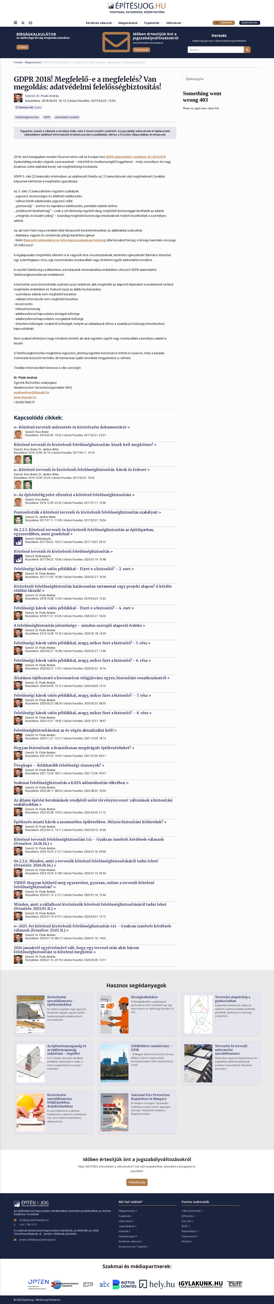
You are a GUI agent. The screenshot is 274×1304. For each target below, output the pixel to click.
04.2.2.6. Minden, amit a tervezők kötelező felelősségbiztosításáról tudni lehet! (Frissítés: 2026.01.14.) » (86, 863)
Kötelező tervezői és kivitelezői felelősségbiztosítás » (63, 551)
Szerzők (187, 1221)
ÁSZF (186, 1226)
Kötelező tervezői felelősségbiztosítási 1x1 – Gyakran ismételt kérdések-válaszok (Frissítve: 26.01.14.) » (89, 841)
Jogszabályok (127, 1226)
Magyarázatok (129, 23)
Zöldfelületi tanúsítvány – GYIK (151, 1048)
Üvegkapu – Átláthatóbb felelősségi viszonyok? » (59, 765)
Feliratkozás (141, 49)
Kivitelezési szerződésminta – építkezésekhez (61, 1001)
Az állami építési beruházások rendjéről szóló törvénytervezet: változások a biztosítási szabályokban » (93, 802)
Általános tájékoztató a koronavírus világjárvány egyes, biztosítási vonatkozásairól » (92, 678)
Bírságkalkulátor (144, 997)
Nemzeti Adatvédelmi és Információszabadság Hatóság (65, 240)
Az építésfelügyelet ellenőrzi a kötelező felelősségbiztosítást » (74, 495)
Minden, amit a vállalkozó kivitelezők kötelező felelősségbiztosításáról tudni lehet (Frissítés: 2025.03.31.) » (90, 906)
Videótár (124, 1231)
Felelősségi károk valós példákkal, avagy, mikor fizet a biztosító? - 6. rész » (82, 660)
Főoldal (18, 62)
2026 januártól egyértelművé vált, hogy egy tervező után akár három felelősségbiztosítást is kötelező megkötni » (76, 950)
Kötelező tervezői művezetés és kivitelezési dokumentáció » (72, 427)
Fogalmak (125, 1216)
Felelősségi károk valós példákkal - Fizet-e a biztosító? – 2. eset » (74, 569)
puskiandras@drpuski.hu (31, 392)
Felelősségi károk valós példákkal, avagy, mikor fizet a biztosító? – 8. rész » (83, 713)
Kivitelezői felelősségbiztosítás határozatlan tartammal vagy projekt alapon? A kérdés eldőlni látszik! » (93, 588)
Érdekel (23, 47)
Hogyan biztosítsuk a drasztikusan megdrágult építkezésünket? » (74, 748)
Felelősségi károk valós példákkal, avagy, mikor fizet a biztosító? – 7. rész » (82, 695)
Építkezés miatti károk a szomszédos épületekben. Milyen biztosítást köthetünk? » (90, 822)
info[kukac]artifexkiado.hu (34, 1220)
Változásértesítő (192, 1210)
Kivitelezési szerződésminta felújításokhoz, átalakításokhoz (60, 1100)
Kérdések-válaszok (100, 23)
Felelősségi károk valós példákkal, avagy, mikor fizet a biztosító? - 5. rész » (82, 643)
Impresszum (190, 1236)
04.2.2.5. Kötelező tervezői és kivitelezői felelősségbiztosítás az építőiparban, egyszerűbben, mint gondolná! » (84, 532)
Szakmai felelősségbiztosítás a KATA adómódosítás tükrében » (71, 783)
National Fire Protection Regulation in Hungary (150, 1097)
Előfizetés (223, 22)
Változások (174, 23)
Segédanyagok (128, 1236)
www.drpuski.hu (25, 397)
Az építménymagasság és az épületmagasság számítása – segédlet (66, 1050)
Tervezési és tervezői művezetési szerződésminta (231, 1050)
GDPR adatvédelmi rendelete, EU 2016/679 (136, 157)
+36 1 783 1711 (28, 1224)
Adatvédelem (190, 1231)
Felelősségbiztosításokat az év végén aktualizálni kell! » (65, 730)
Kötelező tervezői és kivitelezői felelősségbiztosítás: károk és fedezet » (82, 469)
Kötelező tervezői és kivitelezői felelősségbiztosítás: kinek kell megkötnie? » (85, 444)
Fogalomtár (153, 23)
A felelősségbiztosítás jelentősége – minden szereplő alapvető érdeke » (79, 625)
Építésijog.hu (195, 79)
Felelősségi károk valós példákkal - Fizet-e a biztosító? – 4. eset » (74, 608)
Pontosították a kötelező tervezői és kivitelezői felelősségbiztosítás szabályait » (87, 512)
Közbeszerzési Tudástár (133, 1246)
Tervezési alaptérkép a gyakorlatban (232, 999)
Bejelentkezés (250, 22)
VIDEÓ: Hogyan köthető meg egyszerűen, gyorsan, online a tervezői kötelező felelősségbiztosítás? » (84, 885)
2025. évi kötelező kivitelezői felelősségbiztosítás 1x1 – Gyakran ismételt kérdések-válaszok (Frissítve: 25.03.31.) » (93, 928)
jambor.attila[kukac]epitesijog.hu (37, 1239)
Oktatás (187, 1241)
